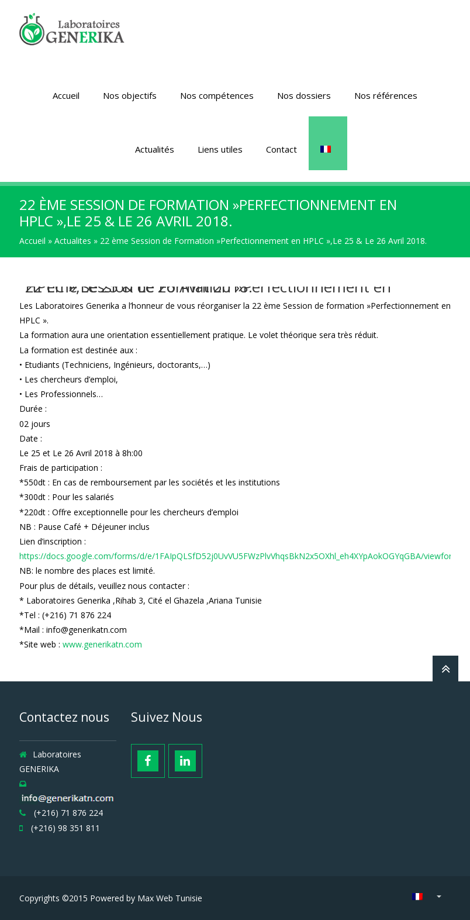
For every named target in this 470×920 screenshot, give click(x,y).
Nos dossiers (304, 95)
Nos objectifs (130, 95)
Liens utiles (220, 149)
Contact (281, 149)
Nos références (385, 95)
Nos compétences (217, 95)
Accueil (66, 95)
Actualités (154, 149)
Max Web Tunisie (169, 898)
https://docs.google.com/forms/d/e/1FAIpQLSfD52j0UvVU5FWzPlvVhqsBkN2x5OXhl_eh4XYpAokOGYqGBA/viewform (239, 555)
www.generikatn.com (102, 644)
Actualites (72, 240)
